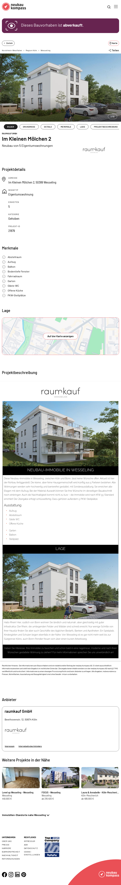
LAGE (82, 126)
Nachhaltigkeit (10, 855)
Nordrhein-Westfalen (12, 50)
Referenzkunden (11, 859)
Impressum (9, 746)
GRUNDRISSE (29, 126)
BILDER (10, 126)
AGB (26, 844)
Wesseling (45, 50)
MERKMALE (66, 126)
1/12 (112, 116)
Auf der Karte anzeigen (60, 336)
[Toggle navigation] (116, 6)
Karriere (6, 848)
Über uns (7, 841)
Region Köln (31, 50)
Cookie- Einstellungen (32, 853)
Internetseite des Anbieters (30, 746)
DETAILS (48, 126)
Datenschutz (31, 848)
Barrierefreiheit (11, 852)
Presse (5, 844)
